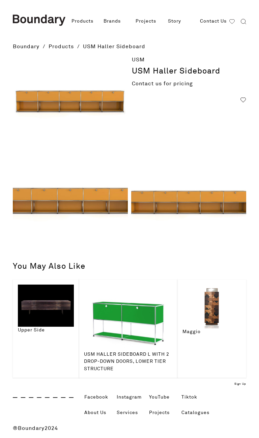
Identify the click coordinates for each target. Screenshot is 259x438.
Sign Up (240, 384)
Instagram (131, 397)
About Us (97, 412)
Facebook (98, 397)
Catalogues (197, 412)
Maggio (191, 331)
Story (174, 21)
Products (82, 21)
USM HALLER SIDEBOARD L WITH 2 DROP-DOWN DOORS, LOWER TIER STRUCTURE (126, 361)
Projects (146, 21)
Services (129, 412)
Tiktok (190, 397)
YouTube (160, 397)
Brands (112, 21)
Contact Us (213, 21)
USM (138, 59)
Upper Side (31, 330)
